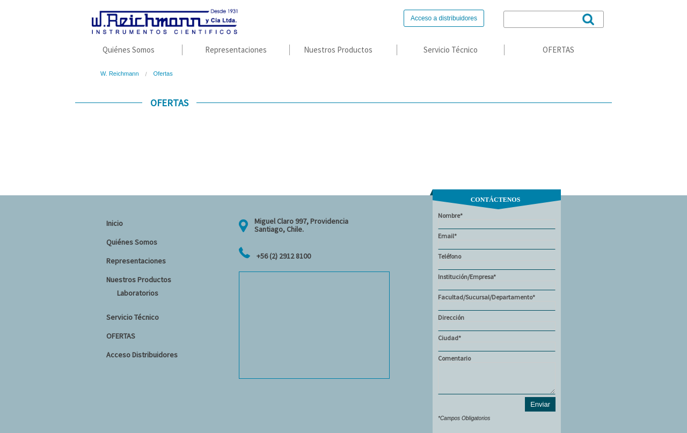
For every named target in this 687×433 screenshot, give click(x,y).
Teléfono (497, 261)
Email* (497, 240)
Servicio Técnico (450, 50)
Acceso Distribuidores (142, 354)
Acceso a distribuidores (444, 18)
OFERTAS (558, 50)
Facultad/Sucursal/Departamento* (497, 302)
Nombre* (497, 220)
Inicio (114, 223)
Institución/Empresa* (497, 281)
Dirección (497, 322)
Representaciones (236, 50)
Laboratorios (137, 293)
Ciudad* (497, 342)
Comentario (497, 374)
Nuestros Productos (338, 50)
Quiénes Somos (129, 50)
